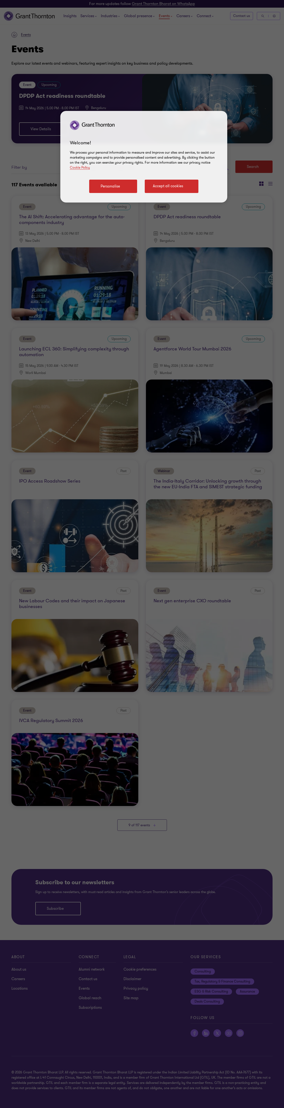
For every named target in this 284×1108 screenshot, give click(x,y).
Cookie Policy (80, 167)
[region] (143, 157)
